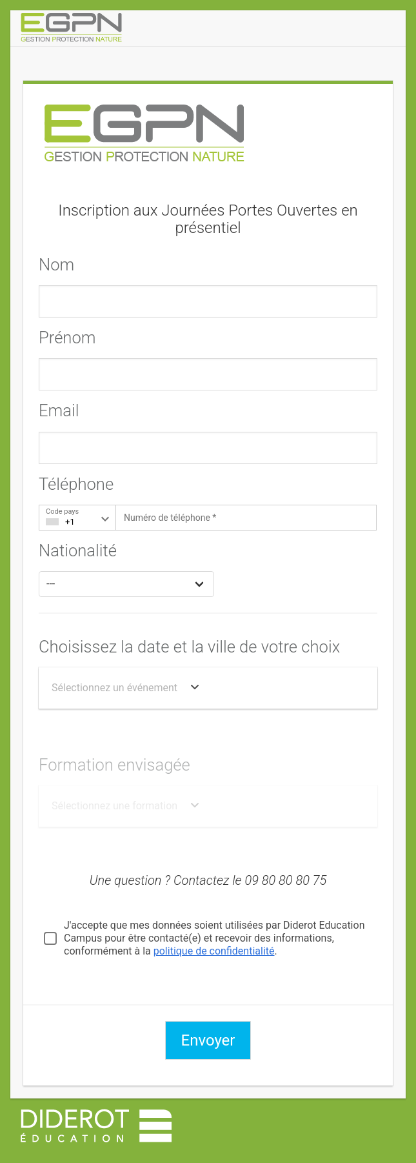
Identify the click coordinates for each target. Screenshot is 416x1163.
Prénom (67, 337)
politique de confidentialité (214, 951)
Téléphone (76, 484)
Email (59, 410)
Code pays (62, 511)
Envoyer (208, 1040)
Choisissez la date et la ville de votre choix (189, 646)
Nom (56, 264)
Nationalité (78, 550)
